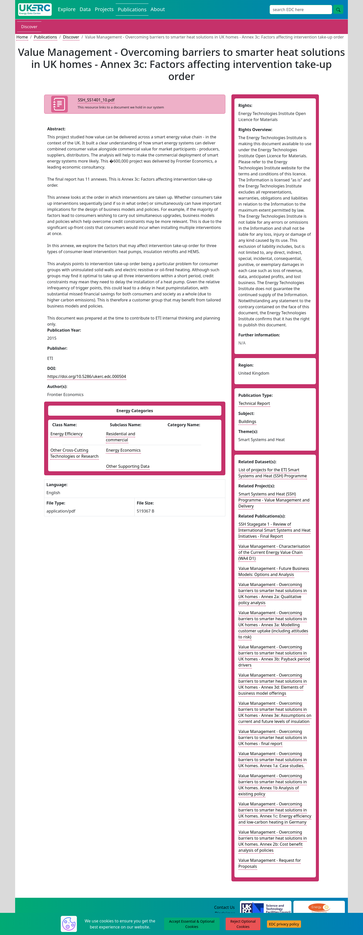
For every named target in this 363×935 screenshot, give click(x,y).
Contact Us (224, 907)
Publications (45, 37)
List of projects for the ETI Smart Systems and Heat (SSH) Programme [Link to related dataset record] (272, 473)
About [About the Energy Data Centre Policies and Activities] (157, 9)
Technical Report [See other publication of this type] (254, 403)
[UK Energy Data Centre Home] (35, 9)
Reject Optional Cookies (243, 924)
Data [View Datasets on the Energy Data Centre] (85, 9)
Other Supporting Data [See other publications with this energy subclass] (127, 466)
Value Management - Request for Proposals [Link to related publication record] (269, 863)
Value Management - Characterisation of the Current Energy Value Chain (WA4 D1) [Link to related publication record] (274, 552)
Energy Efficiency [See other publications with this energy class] (66, 434)
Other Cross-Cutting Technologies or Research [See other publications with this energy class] (74, 453)
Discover (29, 26)
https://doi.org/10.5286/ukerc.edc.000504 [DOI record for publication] (86, 376)
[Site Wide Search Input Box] (300, 9)
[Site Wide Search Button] (338, 9)
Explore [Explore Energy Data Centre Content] (66, 9)
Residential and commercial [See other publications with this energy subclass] (120, 437)
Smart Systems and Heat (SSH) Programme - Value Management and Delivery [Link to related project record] (274, 500)
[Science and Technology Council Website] (265, 907)
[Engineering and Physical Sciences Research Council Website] (319, 907)
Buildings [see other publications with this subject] (247, 421)
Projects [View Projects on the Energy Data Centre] (104, 9)
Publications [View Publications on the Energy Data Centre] (132, 9)
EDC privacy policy (284, 924)
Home (22, 37)
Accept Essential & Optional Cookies (192, 924)
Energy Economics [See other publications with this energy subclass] (123, 450)
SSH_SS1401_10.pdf (96, 100)
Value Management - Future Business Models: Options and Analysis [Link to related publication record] (273, 571)
